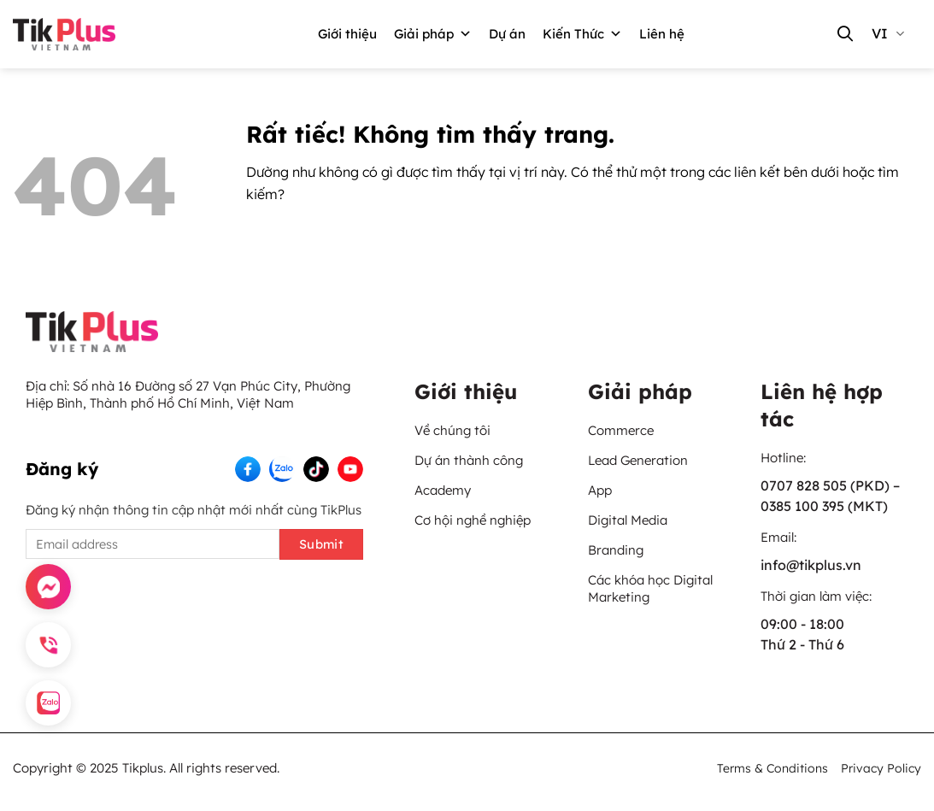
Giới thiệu (347, 34)
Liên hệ (661, 34)
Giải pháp (433, 34)
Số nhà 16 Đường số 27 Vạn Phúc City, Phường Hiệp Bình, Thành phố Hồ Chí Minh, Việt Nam (188, 394)
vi (888, 33)
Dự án (507, 34)
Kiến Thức (582, 34)
